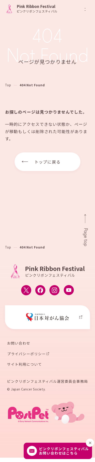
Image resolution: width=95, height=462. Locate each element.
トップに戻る (47, 162)
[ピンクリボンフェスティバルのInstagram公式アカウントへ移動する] (54, 290)
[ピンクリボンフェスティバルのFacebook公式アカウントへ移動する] (40, 290)
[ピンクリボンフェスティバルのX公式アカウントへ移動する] (26, 290)
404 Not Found (32, 85)
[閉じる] (90, 443)
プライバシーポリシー (26, 353)
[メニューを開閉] (85, 9)
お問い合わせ (18, 343)
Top (8, 85)
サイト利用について (24, 364)
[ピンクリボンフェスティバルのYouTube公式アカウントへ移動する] (69, 290)
